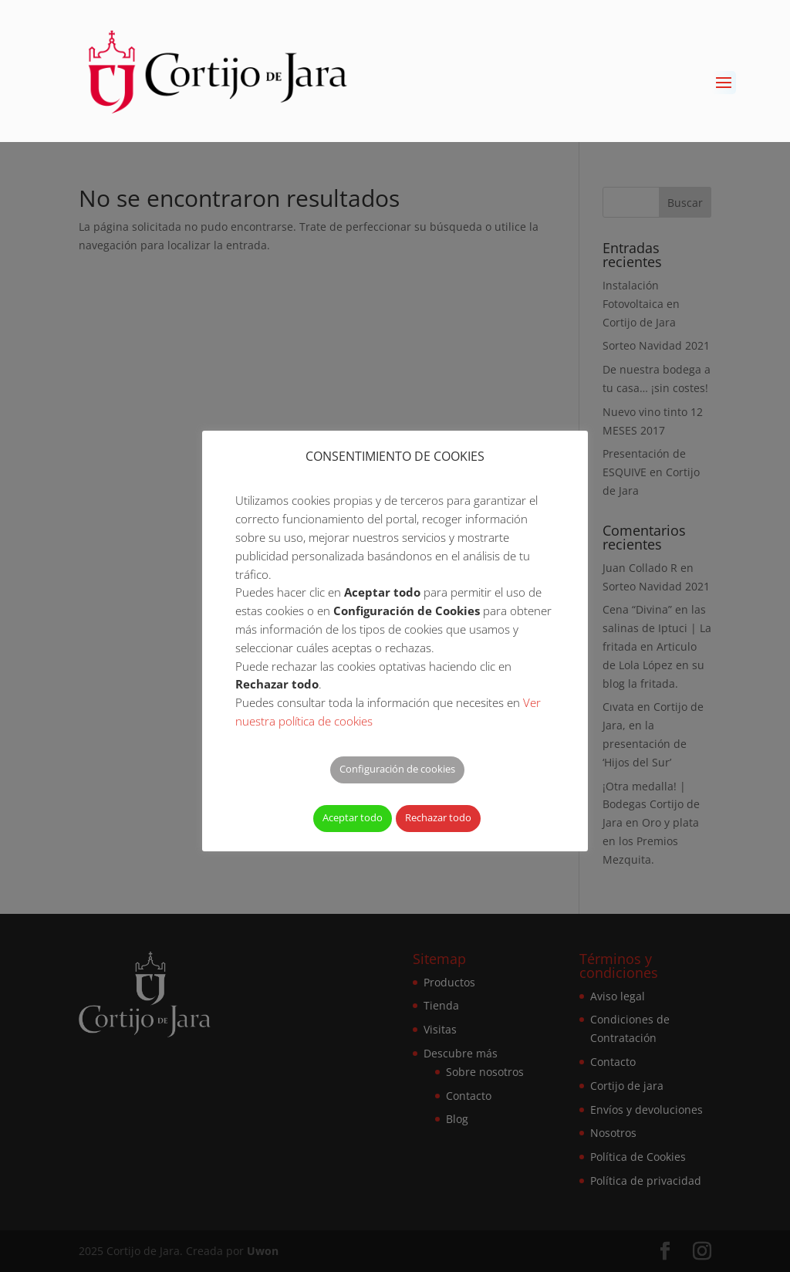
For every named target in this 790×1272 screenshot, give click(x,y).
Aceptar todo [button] (352, 817)
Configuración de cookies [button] (397, 769)
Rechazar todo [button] (438, 817)
